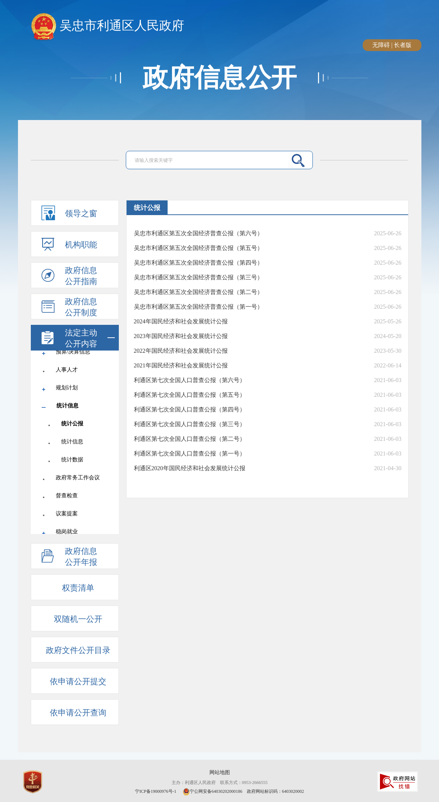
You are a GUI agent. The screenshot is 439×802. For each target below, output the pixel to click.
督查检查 (67, 495)
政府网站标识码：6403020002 (275, 791)
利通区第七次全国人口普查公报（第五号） (189, 395)
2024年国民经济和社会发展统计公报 (181, 321)
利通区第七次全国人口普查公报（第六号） (189, 380)
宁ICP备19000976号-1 (156, 791)
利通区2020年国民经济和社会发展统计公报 (189, 468)
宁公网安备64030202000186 (212, 791)
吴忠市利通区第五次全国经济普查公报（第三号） (198, 277)
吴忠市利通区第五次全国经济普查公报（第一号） (198, 307)
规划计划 (67, 388)
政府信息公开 (220, 78)
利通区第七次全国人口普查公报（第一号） (189, 453)
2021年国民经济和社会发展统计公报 (181, 365)
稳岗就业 (67, 531)
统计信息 (67, 406)
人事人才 (67, 370)
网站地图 (219, 772)
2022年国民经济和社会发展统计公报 (181, 351)
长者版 (402, 45)
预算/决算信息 (73, 352)
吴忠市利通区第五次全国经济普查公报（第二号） (198, 292)
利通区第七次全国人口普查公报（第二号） (189, 439)
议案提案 (67, 513)
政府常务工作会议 (78, 477)
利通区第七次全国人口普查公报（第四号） (189, 409)
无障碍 (381, 45)
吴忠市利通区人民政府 (107, 26)
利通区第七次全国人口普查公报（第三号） (189, 424)
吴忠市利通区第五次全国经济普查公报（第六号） (198, 233)
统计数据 (72, 459)
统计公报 (72, 424)
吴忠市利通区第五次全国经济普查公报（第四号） (198, 263)
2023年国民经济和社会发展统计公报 (181, 336)
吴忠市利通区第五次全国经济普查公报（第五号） (198, 248)
